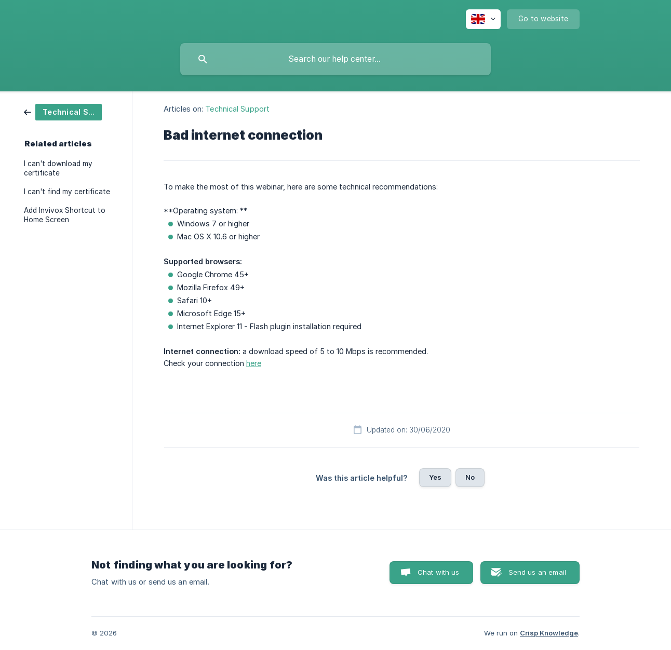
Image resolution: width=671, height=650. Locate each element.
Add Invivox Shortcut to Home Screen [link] (64, 215)
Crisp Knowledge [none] (549, 633)
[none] (483, 19)
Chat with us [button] (439, 572)
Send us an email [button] (537, 572)
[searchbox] (335, 59)
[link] (63, 111)
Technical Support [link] (237, 108)
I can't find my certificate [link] (67, 191)
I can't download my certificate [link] (58, 168)
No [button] (470, 477)
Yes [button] (435, 477)
